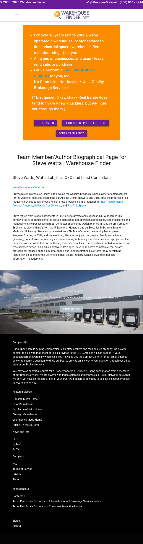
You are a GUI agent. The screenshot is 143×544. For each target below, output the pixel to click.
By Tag (16, 449)
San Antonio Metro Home (27, 409)
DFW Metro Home (23, 404)
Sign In (16, 520)
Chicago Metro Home (25, 414)
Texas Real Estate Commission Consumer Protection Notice (47, 506)
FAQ (15, 463)
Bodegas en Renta (71, 133)
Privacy (17, 474)
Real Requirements (112, 201)
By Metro (18, 444)
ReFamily (39, 205)
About (16, 479)
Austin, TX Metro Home (26, 424)
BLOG (16, 439)
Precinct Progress (23, 205)
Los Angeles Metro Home (27, 419)
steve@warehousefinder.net (29, 187)
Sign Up (17, 525)
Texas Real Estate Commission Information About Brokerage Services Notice (57, 501)
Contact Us (71, 309)
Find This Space (76, 205)
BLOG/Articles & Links (89, 352)
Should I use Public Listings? (85, 123)
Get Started (45, 123)
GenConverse (53, 205)
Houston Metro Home (25, 398)
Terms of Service (22, 468)
